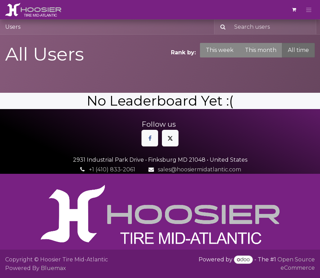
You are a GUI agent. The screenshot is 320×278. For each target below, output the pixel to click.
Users (12, 27)
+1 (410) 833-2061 (112, 169)
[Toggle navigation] (309, 9)
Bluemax (53, 268)
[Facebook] (149, 138)
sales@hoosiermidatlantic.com (199, 169)
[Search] (220, 27)
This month (260, 50)
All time (298, 50)
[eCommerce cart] (294, 10)
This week (220, 50)
